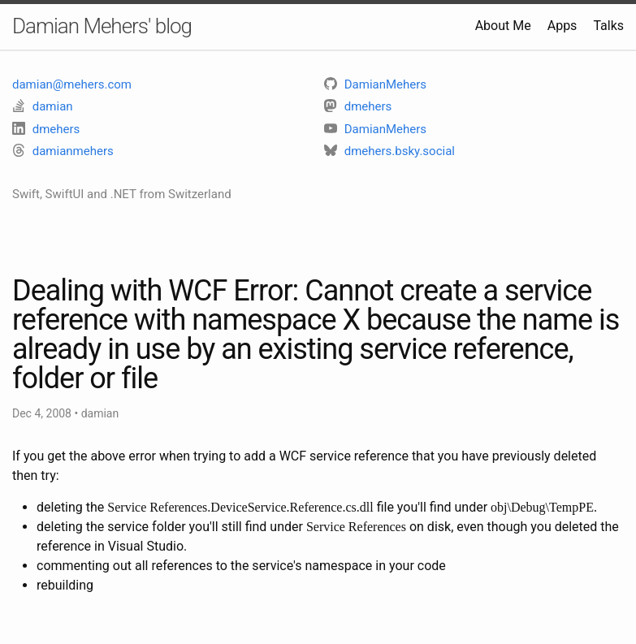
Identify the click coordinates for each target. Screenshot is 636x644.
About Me (503, 25)
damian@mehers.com (72, 84)
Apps (562, 25)
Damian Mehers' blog (102, 26)
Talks (608, 25)
